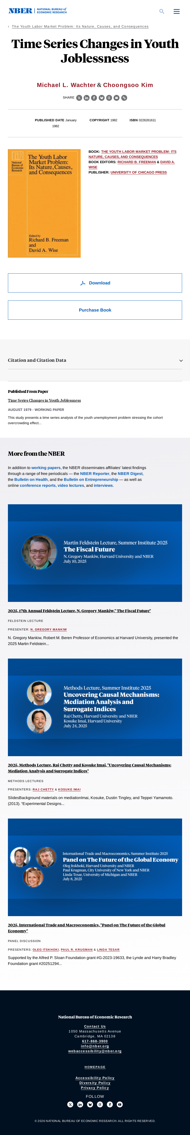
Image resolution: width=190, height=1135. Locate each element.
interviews (103, 485)
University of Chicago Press (139, 172)
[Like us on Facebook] (110, 1104)
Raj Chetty (43, 789)
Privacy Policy (95, 1088)
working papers (46, 468)
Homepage (95, 1067)
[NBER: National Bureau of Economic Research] (41, 12)
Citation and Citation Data (37, 360)
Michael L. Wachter (66, 85)
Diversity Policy (95, 1083)
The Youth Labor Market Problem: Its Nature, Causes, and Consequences (80, 26)
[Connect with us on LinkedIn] (80, 1104)
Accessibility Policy (95, 1078)
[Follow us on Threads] (100, 1104)
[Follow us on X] (70, 1104)
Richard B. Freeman (137, 162)
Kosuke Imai (69, 789)
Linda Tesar (108, 949)
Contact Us (95, 1026)
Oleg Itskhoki (46, 949)
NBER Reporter (94, 473)
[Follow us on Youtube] (120, 1104)
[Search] (161, 11)
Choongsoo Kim (128, 85)
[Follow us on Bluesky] (90, 1104)
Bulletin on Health (31, 479)
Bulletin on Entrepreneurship (91, 479)
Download (95, 282)
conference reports (38, 485)
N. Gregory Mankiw (48, 629)
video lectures (71, 485)
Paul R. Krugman (77, 949)
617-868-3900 (95, 1041)
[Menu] (176, 11)
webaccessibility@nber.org (95, 1051)
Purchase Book (95, 310)
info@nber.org (95, 1046)
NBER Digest (130, 473)
